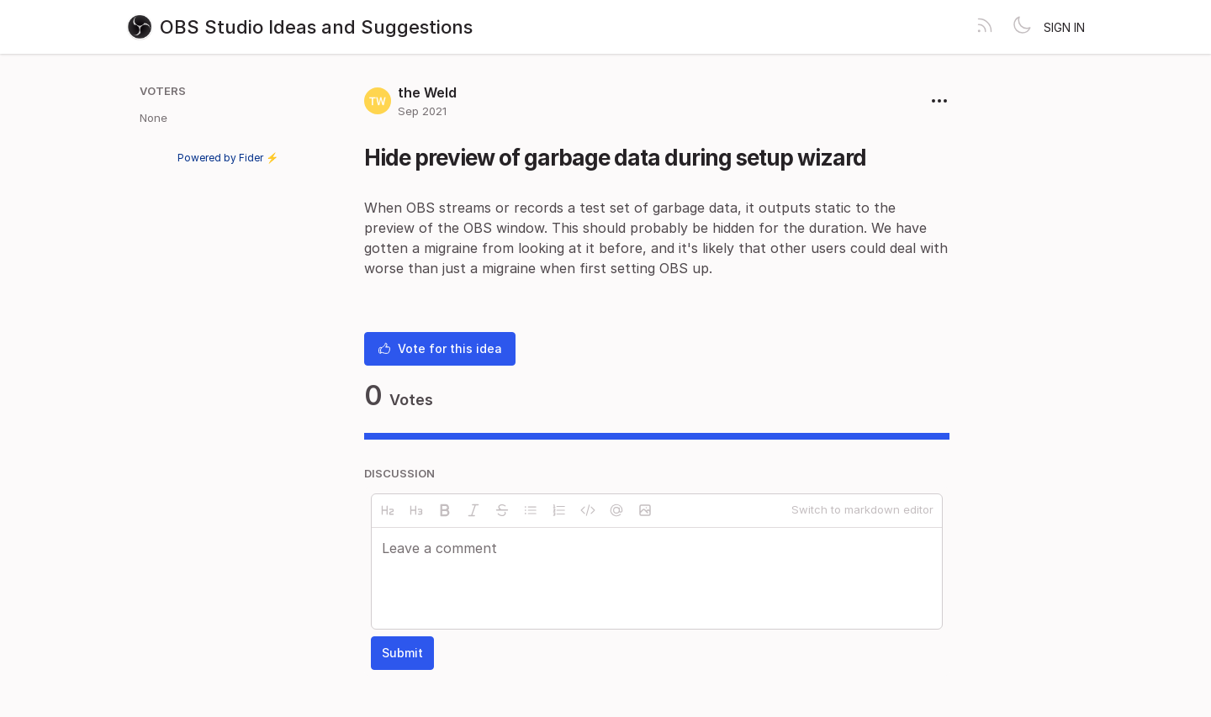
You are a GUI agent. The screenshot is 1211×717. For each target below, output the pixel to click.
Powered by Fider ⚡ (227, 157)
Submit (402, 653)
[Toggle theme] (1022, 27)
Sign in (1064, 27)
